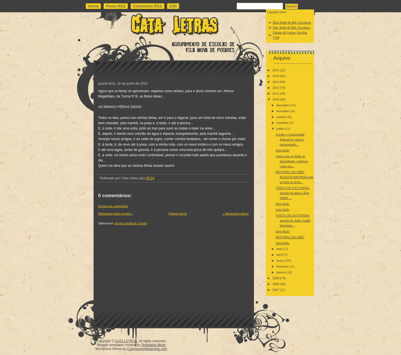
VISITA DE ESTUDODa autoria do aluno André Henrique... (292, 220)
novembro (283, 111)
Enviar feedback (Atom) (131, 223)
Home (93, 6)
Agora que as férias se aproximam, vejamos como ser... (291, 161)
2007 (275, 290)
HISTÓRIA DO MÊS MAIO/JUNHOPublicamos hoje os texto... (294, 177)
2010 (275, 99)
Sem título (282, 150)
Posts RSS (116, 6)
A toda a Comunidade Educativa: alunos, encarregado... (289, 139)
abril (279, 255)
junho (280, 129)
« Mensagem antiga (235, 214)
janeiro (280, 272)
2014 (275, 76)
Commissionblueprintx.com (147, 349)
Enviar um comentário (113, 206)
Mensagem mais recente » (115, 214)
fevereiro (282, 266)
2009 (275, 278)
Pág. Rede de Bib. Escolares (291, 28)
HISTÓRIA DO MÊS (289, 237)
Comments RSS (147, 6)
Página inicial (177, 214)
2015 (275, 70)
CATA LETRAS (126, 341)
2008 (275, 284)
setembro (282, 123)
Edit (173, 6)
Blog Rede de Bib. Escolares (292, 23)
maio (279, 249)
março (280, 261)
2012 (275, 88)
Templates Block (153, 345)
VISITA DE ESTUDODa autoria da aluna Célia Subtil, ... (292, 193)
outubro (281, 117)
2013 (275, 82)
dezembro (282, 105)
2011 (275, 94)
